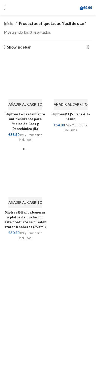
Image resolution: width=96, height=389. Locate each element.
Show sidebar (19, 47)
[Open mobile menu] (4, 8)
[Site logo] (48, 7)
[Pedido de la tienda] (88, 47)
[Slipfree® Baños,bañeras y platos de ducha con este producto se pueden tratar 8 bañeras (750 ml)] (25, 170)
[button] (25, 104)
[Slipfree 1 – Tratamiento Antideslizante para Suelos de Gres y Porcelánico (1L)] (25, 77)
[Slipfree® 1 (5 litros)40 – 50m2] (70, 77)
